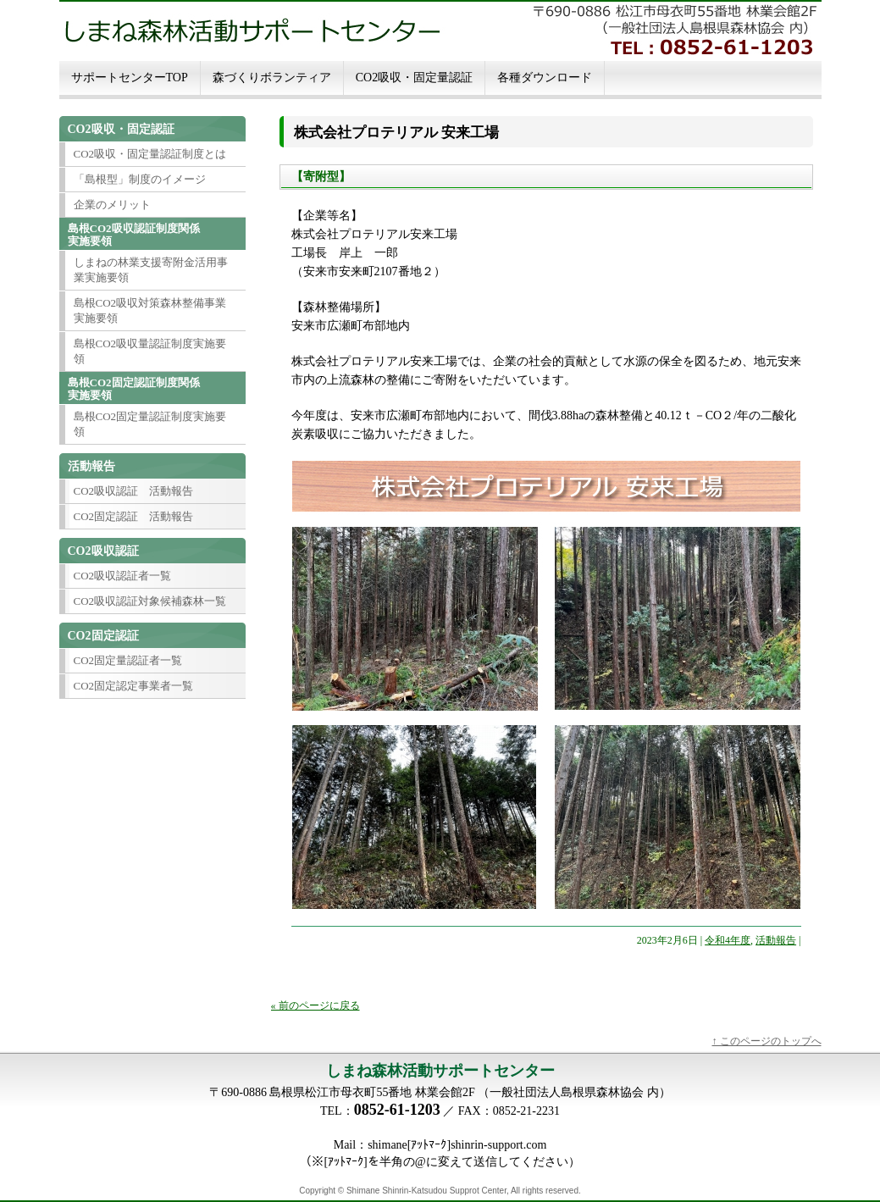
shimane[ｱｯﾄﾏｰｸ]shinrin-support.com (457, 1144)
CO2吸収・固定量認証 (414, 77)
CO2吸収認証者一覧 (123, 575)
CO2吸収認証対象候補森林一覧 (150, 601)
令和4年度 (727, 940)
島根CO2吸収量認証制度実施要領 (150, 351)
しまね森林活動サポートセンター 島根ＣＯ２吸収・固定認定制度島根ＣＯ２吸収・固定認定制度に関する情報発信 (440, 29)
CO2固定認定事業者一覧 (134, 685)
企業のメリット (112, 204)
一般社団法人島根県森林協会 (567, 1092)
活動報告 (775, 940)
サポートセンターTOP (129, 77)
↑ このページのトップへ (767, 1041)
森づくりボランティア (272, 77)
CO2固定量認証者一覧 (128, 660)
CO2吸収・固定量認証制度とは (150, 153)
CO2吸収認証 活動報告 (134, 491)
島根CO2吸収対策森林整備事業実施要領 (150, 310)
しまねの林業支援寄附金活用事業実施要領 (151, 270)
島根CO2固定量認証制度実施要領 (150, 424)
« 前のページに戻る (315, 1005)
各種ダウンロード (544, 77)
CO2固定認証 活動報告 (134, 516)
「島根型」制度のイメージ (140, 179)
